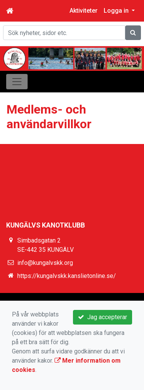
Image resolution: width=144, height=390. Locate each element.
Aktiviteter (84, 10)
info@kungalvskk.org (45, 262)
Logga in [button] (117, 10)
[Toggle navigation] (17, 81)
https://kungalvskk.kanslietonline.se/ (66, 276)
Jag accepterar (102, 317)
